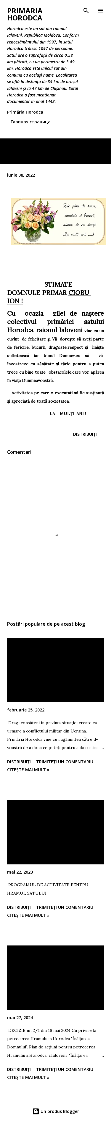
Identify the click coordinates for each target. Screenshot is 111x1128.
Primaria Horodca (25, 14)
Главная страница (31, 122)
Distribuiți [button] (85, 434)
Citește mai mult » (28, 769)
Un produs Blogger (55, 1111)
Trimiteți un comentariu (64, 761)
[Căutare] (86, 10)
